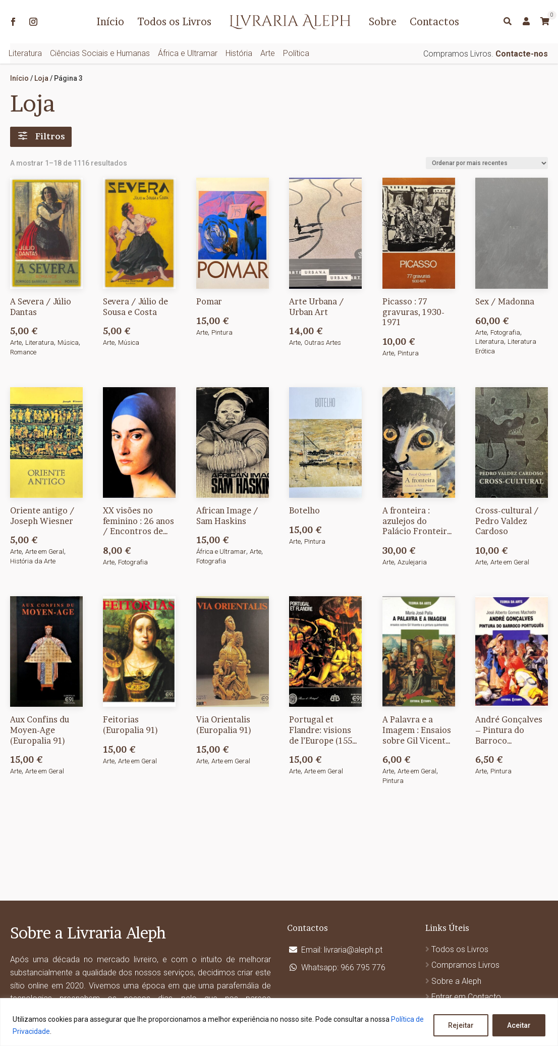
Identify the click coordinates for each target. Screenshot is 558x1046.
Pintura (222, 332)
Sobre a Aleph (456, 981)
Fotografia (505, 332)
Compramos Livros (465, 965)
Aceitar (519, 1025)
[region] (279, 1022)
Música (68, 342)
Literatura (25, 53)
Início (110, 22)
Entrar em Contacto (466, 997)
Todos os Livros (174, 22)
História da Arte (32, 561)
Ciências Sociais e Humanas (100, 53)
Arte (267, 53)
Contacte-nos (521, 54)
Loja (41, 78)
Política (296, 53)
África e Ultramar (187, 53)
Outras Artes (322, 342)
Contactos (434, 22)
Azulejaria (412, 562)
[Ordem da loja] (487, 163)
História (239, 53)
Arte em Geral (44, 551)
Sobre (383, 22)
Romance (23, 352)
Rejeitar (461, 1025)
